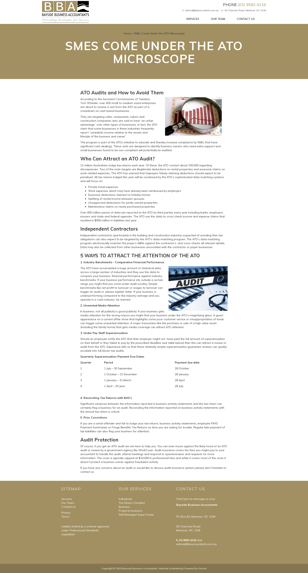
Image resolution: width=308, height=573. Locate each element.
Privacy (66, 512)
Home (127, 33)
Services (192, 19)
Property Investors (130, 510)
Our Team (218, 19)
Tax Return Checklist (132, 503)
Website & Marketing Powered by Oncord (182, 568)
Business (124, 507)
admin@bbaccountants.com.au (202, 10)
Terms (65, 516)
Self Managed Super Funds (136, 514)
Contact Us (246, 19)
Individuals (125, 499)
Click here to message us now (195, 499)
